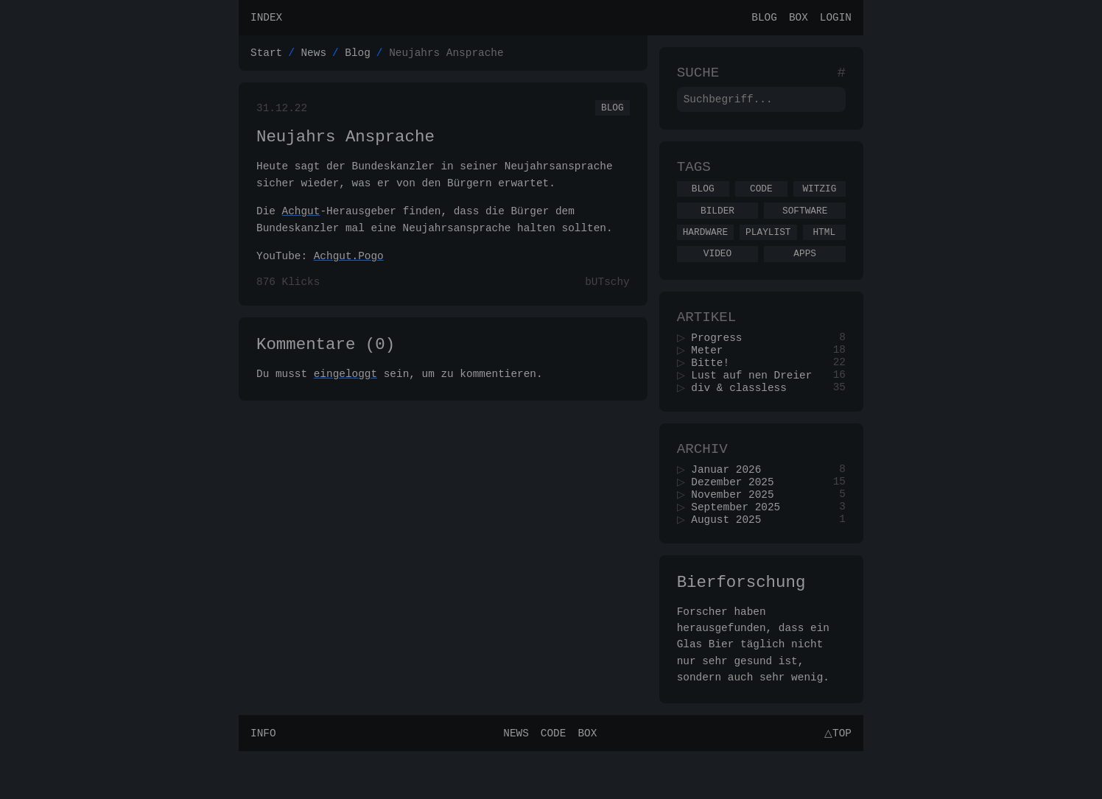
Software (804, 226)
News (313, 56)
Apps (804, 273)
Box (798, 19)
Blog (764, 19)
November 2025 (737, 534)
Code (761, 201)
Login (836, 19)
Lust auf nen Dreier (756, 405)
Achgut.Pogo (349, 266)
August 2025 (731, 562)
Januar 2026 (731, 506)
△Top (836, 780)
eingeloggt (345, 390)
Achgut (301, 221)
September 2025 (740, 548)
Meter (712, 377)
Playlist (767, 249)
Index (266, 19)
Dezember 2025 (737, 520)
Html (824, 249)
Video (717, 273)
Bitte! (715, 391)
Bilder (717, 226)
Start (266, 56)
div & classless (744, 419)
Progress (721, 363)
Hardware (705, 249)
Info (263, 780)
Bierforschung (741, 627)
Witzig (819, 201)
